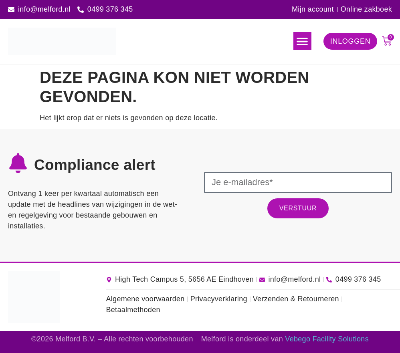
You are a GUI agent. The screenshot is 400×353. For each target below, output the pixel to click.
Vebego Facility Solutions (327, 339)
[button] (302, 41)
